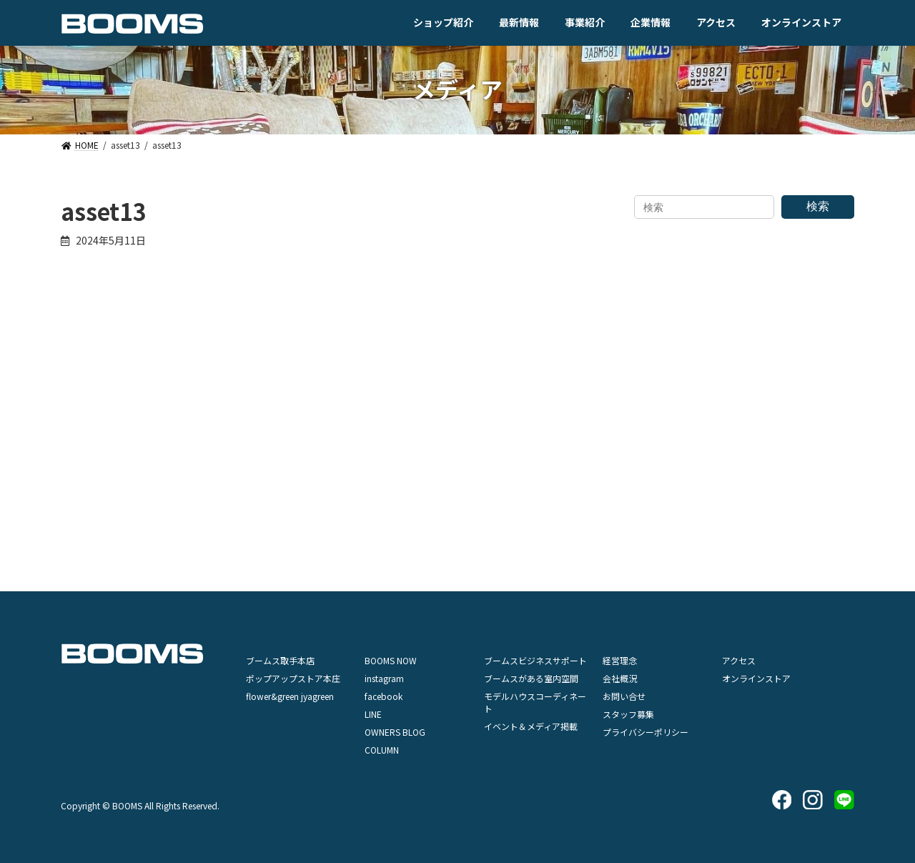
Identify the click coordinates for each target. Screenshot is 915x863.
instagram (384, 678)
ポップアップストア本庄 (293, 678)
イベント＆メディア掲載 (531, 726)
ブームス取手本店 (280, 660)
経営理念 (620, 660)
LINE (373, 714)
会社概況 (620, 678)
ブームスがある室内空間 (531, 678)
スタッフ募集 (628, 714)
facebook (383, 696)
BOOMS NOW (391, 660)
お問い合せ (624, 696)
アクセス (739, 660)
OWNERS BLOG (395, 732)
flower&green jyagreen (290, 696)
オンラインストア (756, 678)
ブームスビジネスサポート (535, 660)
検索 (817, 206)
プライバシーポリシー (645, 732)
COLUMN (382, 750)
